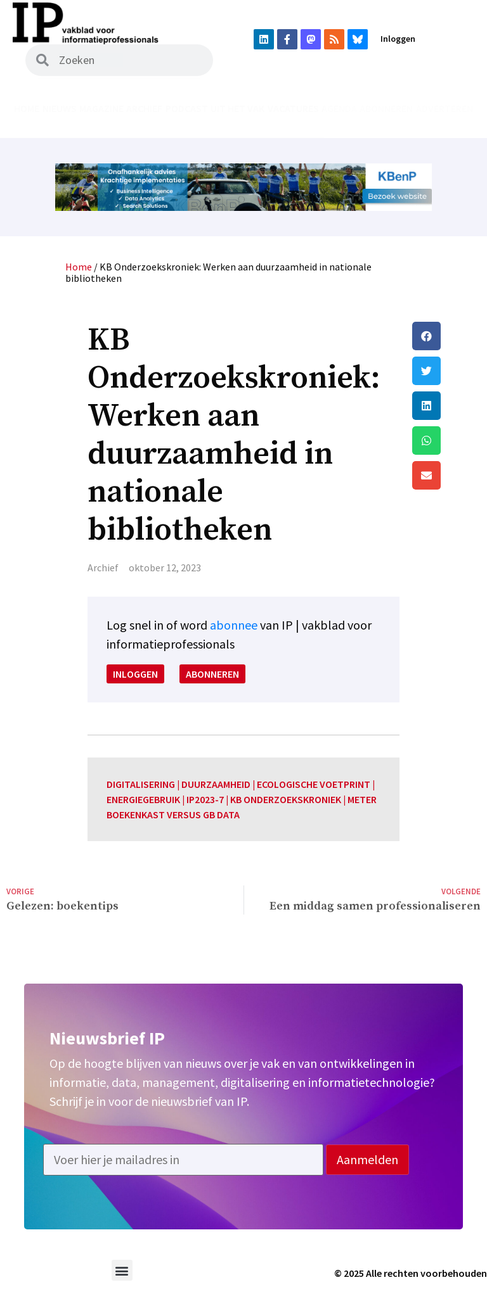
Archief (144, 108)
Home (26, 108)
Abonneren (386, 108)
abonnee (233, 625)
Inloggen (397, 38)
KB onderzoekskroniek (285, 799)
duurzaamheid (215, 784)
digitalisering (141, 784)
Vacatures (293, 108)
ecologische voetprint (313, 784)
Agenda (339, 108)
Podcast (187, 108)
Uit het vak (237, 108)
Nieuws (59, 108)
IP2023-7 (205, 799)
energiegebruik (143, 799)
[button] (446, 336)
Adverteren (444, 108)
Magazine (101, 108)
